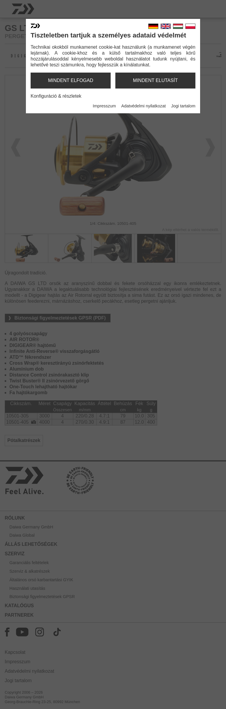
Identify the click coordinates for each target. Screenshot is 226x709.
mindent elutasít (155, 80)
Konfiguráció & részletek (56, 96)
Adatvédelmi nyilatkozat (143, 106)
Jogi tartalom (183, 106)
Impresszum (104, 106)
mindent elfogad (70, 80)
